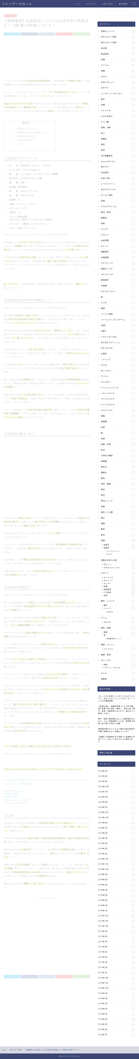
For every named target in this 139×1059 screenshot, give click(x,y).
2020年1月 (116, 807)
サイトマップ (91, 4)
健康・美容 (118, 654)
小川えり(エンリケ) (119, 567)
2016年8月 (116, 998)
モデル (118, 76)
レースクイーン (118, 184)
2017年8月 (116, 936)
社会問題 (118, 240)
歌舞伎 (118, 218)
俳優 (118, 71)
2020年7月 (116, 791)
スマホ (118, 302)
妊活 (118, 450)
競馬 (119, 664)
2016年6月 (116, 1009)
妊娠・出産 (118, 444)
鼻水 (118, 535)
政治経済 (118, 54)
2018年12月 (116, 859)
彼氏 (118, 144)
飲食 (118, 529)
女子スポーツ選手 (118, 37)
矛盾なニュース (118, 31)
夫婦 (118, 438)
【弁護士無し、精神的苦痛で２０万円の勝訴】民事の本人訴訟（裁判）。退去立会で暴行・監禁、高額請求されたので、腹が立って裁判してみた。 (116, 709)
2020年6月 (116, 797)
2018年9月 (116, 874)
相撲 (119, 586)
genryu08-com (118, 161)
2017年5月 (116, 952)
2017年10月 (116, 926)
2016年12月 (116, 978)
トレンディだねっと (17, 3)
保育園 (118, 421)
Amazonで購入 (11, 795)
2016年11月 (116, 983)
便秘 (118, 416)
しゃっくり (118, 359)
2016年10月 (116, 988)
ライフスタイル (118, 404)
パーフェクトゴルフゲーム (118, 319)
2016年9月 (116, 993)
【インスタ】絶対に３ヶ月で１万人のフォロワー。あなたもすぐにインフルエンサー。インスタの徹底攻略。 (116, 698)
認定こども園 (118, 512)
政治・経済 (118, 212)
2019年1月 (116, 854)
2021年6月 (116, 776)
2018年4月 (116, 895)
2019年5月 (116, 838)
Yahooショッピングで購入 (17, 798)
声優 (118, 105)
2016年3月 (116, 1024)
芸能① (119, 545)
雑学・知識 (118, 628)
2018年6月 (116, 885)
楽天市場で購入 (11, 792)
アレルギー (118, 382)
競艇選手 (118, 252)
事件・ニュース (118, 601)
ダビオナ (119, 622)
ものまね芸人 (118, 116)
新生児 (118, 467)
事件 (119, 605)
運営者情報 (123, 4)
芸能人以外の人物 (118, 560)
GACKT (109, 554)
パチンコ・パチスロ (119, 667)
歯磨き (118, 472)
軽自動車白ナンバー (114, 639)
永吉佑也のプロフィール (28, 127)
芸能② (119, 547)
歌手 (118, 99)
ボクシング (119, 580)
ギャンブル (118, 660)
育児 (118, 495)
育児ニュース (118, 501)
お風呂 (118, 353)
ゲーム (118, 618)
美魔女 (118, 139)
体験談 (118, 679)
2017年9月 (116, 931)
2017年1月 (116, 972)
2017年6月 (116, 947)
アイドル (118, 65)
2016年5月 (116, 1014)
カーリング (119, 577)
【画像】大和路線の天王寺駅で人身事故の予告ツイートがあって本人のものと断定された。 (116, 739)
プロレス (118, 235)
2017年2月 (116, 967)
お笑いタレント (118, 82)
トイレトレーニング (118, 387)
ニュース (119, 608)
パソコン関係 (118, 314)
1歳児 (118, 325)
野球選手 (118, 280)
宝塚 (118, 201)
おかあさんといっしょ (118, 342)
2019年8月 (116, 823)
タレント (118, 246)
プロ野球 (119, 592)
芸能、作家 (118, 127)
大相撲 (118, 286)
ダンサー (118, 229)
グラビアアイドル (118, 206)
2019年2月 (116, 848)
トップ (77, 4)
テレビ (118, 673)
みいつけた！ (118, 370)
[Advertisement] (47, 57)
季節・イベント (118, 644)
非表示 (33, 122)
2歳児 (118, 331)
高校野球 (119, 589)
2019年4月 (116, 843)
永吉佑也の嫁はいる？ (27, 135)
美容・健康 (118, 484)
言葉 (118, 506)
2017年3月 (116, 962)
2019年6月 (116, 833)
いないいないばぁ (118, 336)
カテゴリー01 (118, 263)
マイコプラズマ (118, 399)
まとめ (20, 143)
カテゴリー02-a (118, 291)
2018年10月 (116, 869)
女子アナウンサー (118, 189)
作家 (118, 223)
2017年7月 (116, 941)
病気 (118, 478)
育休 (118, 489)
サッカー (119, 583)
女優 (118, 59)
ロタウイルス (118, 410)
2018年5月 (116, 890)
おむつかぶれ (118, 348)
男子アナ (118, 167)
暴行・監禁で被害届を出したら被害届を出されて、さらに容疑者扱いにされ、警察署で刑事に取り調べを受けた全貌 (116, 721)
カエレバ (21, 789)
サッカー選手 (118, 195)
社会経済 (118, 172)
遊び (118, 518)
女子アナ (118, 88)
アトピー (118, 376)
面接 (118, 523)
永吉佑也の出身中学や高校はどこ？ (32, 131)
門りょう (119, 564)
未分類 (118, 48)
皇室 (118, 150)
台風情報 (118, 257)
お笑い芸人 (118, 178)
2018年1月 (116, 910)
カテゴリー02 (118, 274)
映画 (118, 308)
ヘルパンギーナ (118, 393)
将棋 (119, 632)
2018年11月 (116, 864)
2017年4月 (116, 957)
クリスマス (119, 649)
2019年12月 (116, 812)
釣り (118, 133)
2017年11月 (116, 921)
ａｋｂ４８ (118, 110)
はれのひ (110, 612)
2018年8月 (116, 879)
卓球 (119, 595)
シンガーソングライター (118, 93)
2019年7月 (116, 828)
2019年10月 (116, 817)
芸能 (118, 540)
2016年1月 (116, 1034)
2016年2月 (116, 1029)
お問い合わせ (107, 4)
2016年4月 (116, 1019)
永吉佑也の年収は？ (26, 139)
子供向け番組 (118, 455)
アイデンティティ (113, 551)
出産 (118, 427)
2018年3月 (116, 900)
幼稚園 (118, 461)
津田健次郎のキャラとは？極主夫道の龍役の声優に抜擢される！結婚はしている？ (116, 730)
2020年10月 (116, 786)
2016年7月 (116, 1003)
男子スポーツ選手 (10, 15)
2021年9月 (116, 771)
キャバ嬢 (118, 122)
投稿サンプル (118, 269)
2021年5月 (116, 781)
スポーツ (118, 573)
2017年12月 (116, 916)
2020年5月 (116, 802)
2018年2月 (116, 905)
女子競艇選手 (118, 156)
